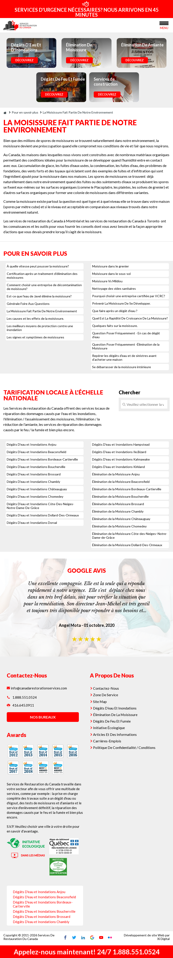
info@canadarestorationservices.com (37, 688)
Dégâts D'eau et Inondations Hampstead (121, 444)
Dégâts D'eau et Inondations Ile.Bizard (119, 452)
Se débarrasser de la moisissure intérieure (121, 367)
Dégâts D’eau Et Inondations (116, 707)
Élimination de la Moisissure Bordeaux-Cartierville (126, 489)
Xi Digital (163, 939)
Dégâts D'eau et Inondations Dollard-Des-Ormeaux (43, 515)
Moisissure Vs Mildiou (107, 281)
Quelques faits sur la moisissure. (115, 326)
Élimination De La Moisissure (116, 713)
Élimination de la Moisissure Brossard (118, 504)
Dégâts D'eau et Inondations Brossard (34, 474)
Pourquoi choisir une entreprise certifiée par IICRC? (128, 296)
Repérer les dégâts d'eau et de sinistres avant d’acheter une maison (124, 357)
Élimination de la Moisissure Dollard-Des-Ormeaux (127, 545)
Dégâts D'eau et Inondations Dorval (32, 523)
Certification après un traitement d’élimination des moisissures (42, 275)
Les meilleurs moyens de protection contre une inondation (40, 328)
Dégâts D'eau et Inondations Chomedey (35, 496)
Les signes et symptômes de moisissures (35, 337)
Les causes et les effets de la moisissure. (35, 318)
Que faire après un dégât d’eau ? (114, 311)
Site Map (101, 701)
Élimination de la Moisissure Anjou (116, 474)
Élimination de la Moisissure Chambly (117, 511)
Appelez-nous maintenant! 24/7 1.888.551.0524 (86, 952)
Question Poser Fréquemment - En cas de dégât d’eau (126, 335)
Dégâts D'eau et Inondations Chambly (33, 482)
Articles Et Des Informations (115, 732)
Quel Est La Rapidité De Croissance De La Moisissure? (130, 318)
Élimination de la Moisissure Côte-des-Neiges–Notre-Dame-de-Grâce (129, 535)
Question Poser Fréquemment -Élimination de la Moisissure (125, 346)
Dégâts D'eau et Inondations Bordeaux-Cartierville (42, 459)
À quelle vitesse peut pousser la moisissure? (38, 266)
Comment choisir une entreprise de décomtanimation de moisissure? (44, 287)
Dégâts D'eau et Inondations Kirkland (118, 467)
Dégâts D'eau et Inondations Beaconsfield (36, 452)
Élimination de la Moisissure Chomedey (119, 526)
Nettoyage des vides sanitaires (114, 288)
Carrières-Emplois (108, 739)
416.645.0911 (20, 707)
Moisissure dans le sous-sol (111, 274)
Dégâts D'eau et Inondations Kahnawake (121, 459)
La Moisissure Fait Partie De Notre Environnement (42, 311)
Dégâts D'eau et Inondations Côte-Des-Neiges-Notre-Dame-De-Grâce (40, 506)
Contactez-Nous (106, 688)
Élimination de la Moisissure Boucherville (120, 496)
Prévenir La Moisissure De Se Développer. (121, 303)
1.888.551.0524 (22, 697)
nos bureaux (42, 718)
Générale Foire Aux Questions (28, 304)
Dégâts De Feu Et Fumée (113, 720)
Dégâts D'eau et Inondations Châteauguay (37, 489)
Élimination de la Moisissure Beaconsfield (121, 482)
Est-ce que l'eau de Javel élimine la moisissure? (39, 296)
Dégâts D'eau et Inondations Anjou (31, 444)
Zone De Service (106, 694)
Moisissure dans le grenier (110, 266)
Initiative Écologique (110, 726)
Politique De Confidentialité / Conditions (125, 745)
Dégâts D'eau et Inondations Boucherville (36, 467)
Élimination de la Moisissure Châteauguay (121, 519)
